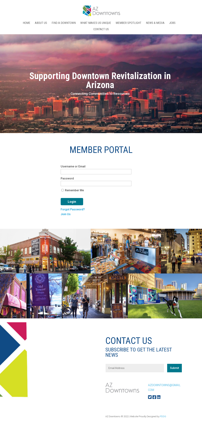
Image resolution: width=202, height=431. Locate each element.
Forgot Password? (73, 209)
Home (26, 23)
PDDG (163, 416)
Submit (174, 368)
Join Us (66, 214)
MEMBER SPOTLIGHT (128, 23)
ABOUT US (41, 23)
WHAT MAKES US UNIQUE (95, 23)
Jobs (172, 23)
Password (67, 178)
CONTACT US (101, 29)
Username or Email (73, 166)
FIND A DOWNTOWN (64, 23)
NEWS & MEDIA (155, 23)
